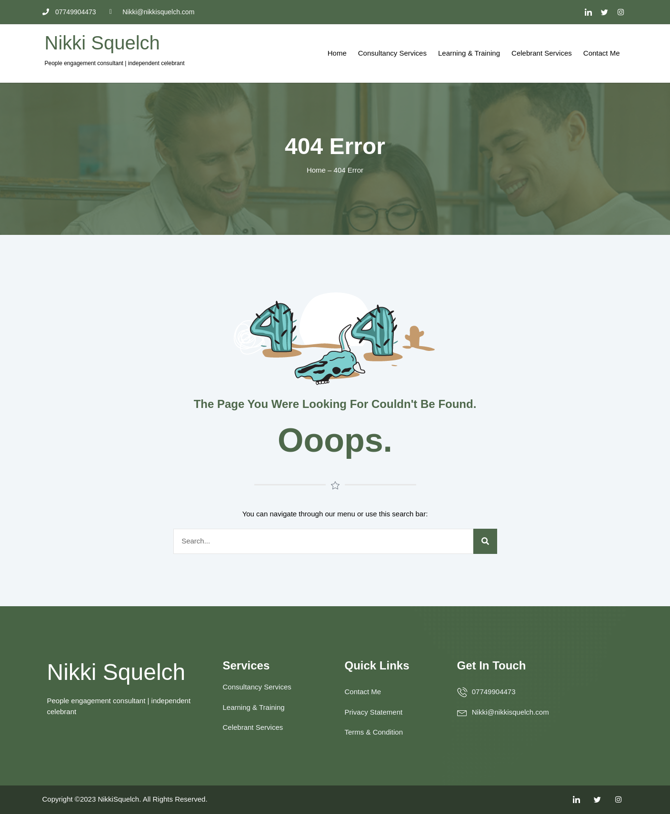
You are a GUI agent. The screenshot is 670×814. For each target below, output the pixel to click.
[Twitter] (604, 12)
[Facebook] (621, 12)
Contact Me (601, 53)
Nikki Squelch (102, 42)
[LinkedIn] (588, 12)
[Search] (485, 541)
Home (337, 53)
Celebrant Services (541, 53)
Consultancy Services (392, 53)
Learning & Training (469, 53)
